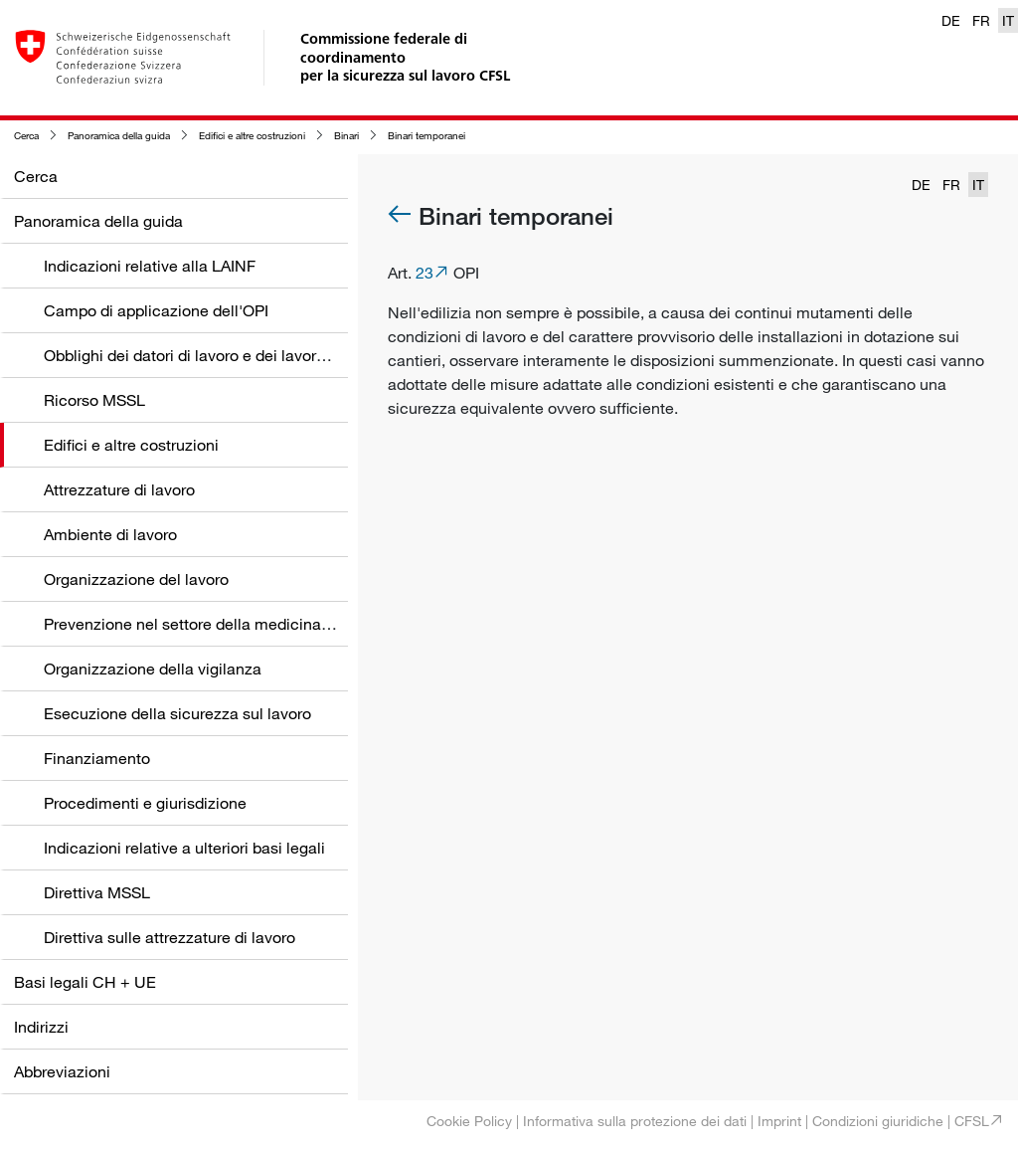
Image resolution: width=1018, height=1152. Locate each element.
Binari (346, 135)
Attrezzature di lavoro (119, 489)
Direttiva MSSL (97, 892)
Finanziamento (97, 758)
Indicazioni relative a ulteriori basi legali (184, 848)
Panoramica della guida (119, 135)
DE (950, 20)
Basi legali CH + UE (85, 982)
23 (424, 273)
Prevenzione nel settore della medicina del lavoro (219, 624)
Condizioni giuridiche (877, 1120)
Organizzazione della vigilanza (152, 668)
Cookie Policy (469, 1120)
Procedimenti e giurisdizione (145, 803)
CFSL (971, 1120)
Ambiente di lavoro (110, 534)
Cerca (26, 135)
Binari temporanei (426, 135)
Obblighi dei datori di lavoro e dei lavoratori (196, 355)
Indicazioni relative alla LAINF (149, 266)
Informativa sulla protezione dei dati (635, 1120)
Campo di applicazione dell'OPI (156, 310)
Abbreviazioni (62, 1071)
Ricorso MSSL (94, 400)
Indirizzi (41, 1027)
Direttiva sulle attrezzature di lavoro (169, 937)
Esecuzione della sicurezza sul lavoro (177, 713)
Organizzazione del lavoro (136, 579)
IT (1008, 20)
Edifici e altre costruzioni (252, 135)
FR (981, 20)
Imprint (779, 1120)
